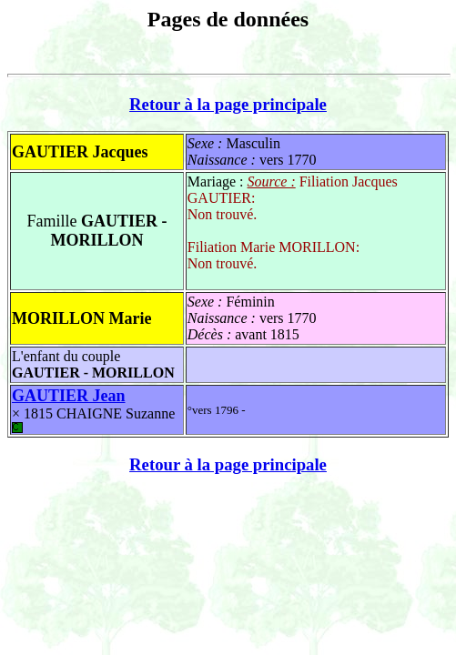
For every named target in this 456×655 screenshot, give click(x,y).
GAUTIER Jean (69, 396)
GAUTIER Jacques (80, 152)
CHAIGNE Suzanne (93, 419)
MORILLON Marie (81, 318)
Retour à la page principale (228, 104)
